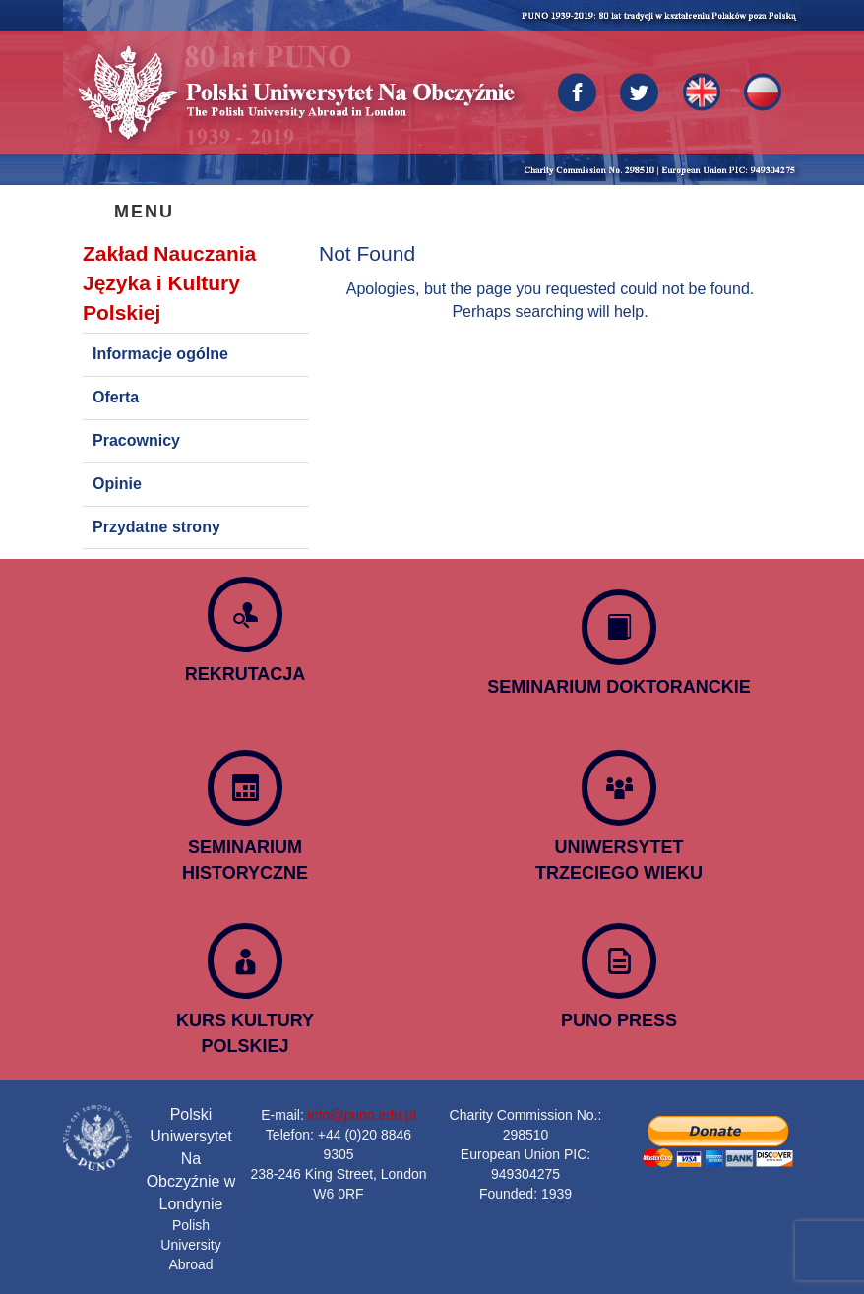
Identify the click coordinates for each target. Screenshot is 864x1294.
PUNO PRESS (619, 1020)
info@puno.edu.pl (362, 1115)
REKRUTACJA (245, 674)
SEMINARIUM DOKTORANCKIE (619, 687)
